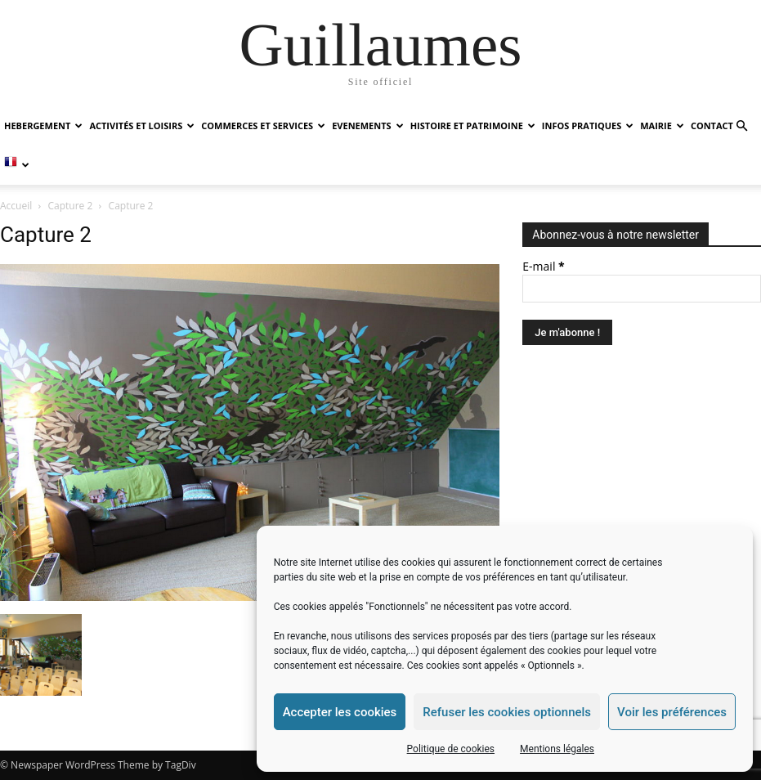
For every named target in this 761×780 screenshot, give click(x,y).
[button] (741, 126)
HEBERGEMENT (43, 125)
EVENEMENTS (367, 125)
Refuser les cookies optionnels (507, 712)
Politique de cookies (451, 749)
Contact (712, 125)
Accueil (16, 206)
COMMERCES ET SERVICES (263, 125)
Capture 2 (70, 206)
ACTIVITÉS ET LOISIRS (142, 125)
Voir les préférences (672, 712)
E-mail (543, 266)
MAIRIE (662, 125)
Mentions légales (557, 749)
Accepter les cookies (340, 712)
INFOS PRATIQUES (587, 125)
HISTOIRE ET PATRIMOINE (472, 125)
